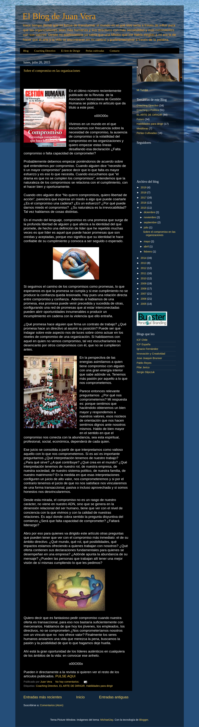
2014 (144, 257)
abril (146, 246)
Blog (25, 50)
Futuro (140, 119)
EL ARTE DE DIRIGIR (72, 685)
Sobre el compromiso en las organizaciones (52, 71)
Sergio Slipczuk (146, 372)
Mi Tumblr (142, 90)
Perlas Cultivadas (147, 133)
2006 (144, 298)
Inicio (80, 697)
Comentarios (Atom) (51, 705)
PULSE (60, 676)
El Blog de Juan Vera (59, 16)
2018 (144, 192)
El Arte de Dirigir (70, 50)
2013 (144, 263)
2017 (144, 197)
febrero (148, 251)
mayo (147, 241)
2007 (144, 293)
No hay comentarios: (67, 681)
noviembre (150, 217)
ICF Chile (142, 339)
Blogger (143, 719)
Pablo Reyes (144, 362)
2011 (144, 273)
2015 (144, 207)
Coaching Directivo (44, 50)
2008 (144, 288)
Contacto (115, 50)
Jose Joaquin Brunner (149, 358)
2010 (144, 278)
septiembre (150, 222)
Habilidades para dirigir (99, 685)
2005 (144, 303)
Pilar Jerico (143, 367)
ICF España (143, 344)
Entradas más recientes (43, 697)
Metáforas (142, 128)
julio (146, 227)
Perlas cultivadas (95, 50)
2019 (144, 187)
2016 (144, 202)
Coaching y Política (148, 110)
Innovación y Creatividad (151, 353)
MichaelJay (106, 719)
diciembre (150, 212)
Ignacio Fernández (147, 348)
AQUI (71, 676)
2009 (144, 283)
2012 (144, 268)
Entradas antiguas (113, 697)
